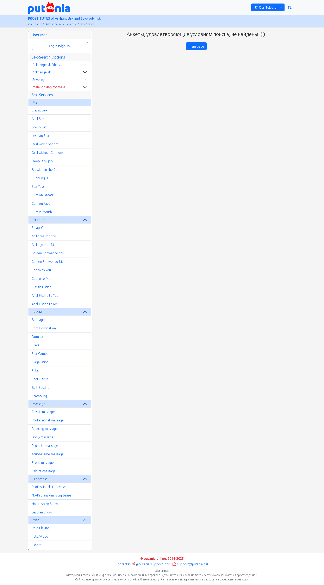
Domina (37, 337)
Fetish (36, 370)
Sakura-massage (44, 471)
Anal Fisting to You (45, 295)
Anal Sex (38, 119)
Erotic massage (43, 462)
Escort (36, 545)
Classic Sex (39, 110)
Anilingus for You (44, 236)
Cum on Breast (43, 195)
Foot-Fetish (40, 379)
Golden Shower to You (48, 253)
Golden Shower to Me (48, 261)
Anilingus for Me (44, 244)
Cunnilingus (40, 178)
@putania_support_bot (150, 564)
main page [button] (196, 46)
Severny (71, 24)
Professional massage (48, 420)
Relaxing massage (45, 429)
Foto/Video (40, 536)
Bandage (38, 320)
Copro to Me (41, 278)
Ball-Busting (40, 387)
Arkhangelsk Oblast (46, 65)
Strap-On (38, 228)
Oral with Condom (45, 144)
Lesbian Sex (40, 136)
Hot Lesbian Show (45, 504)
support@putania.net (190, 564)
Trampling (39, 396)
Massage (38, 404)
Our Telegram (266, 7)
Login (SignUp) (60, 46)
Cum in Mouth (42, 212)
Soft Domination (44, 328)
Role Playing (41, 528)
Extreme (38, 220)
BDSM (37, 312)
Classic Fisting (41, 287)
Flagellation (40, 362)
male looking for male (48, 87)
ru (290, 7)
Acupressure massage (48, 454)
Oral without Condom (47, 152)
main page (34, 24)
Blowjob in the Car (45, 169)
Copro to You (41, 270)
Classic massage (43, 412)
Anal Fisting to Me (45, 304)
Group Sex (39, 127)
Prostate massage (45, 445)
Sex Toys (38, 186)
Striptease (40, 479)
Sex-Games (40, 353)
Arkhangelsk (53, 24)
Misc (35, 520)
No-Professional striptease (51, 495)
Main (35, 102)
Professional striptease (49, 487)
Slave (35, 345)
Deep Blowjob (42, 161)
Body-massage (42, 437)
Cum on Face (41, 203)
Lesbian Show (42, 512)
